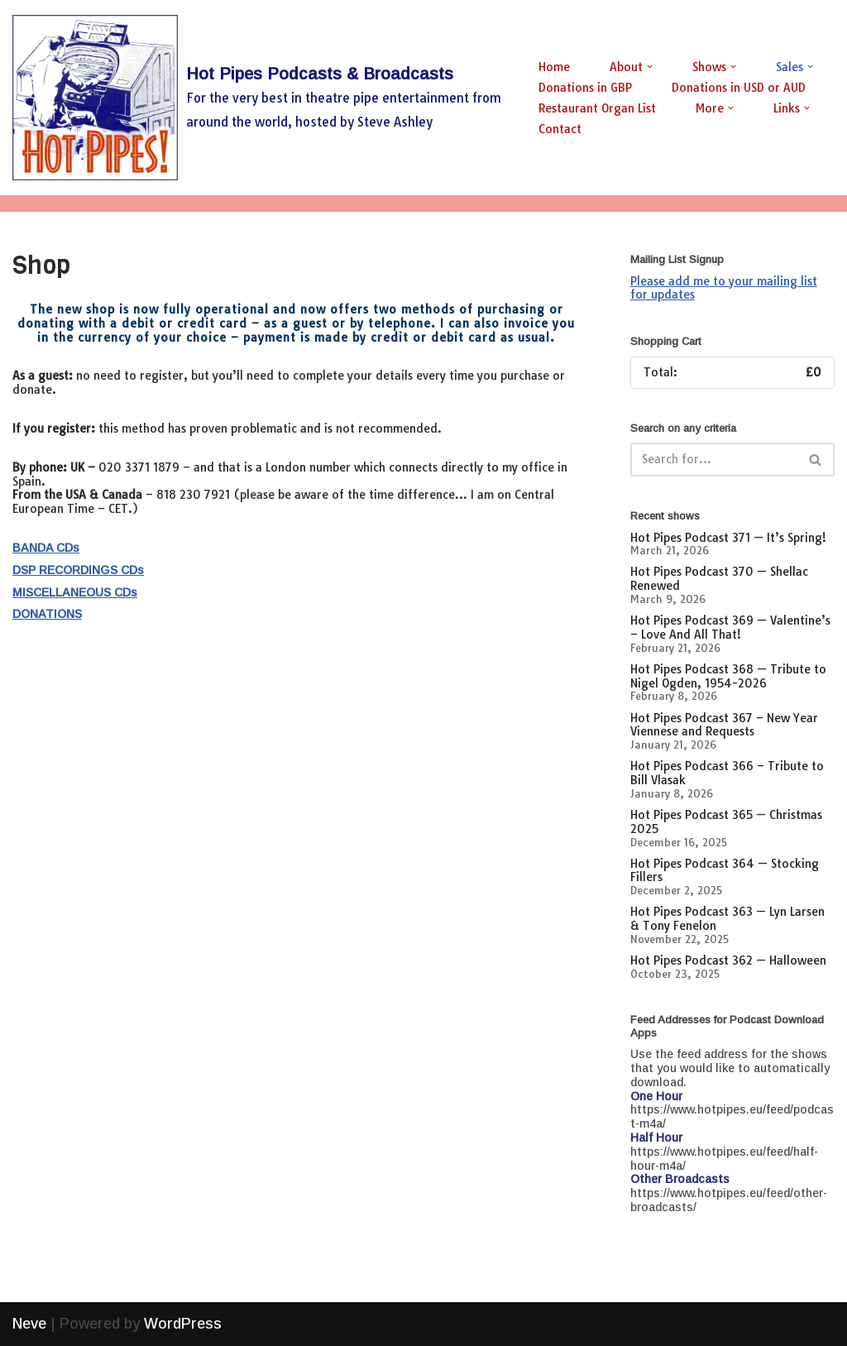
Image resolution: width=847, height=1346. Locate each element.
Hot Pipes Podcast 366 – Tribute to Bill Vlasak (727, 773)
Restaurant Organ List (597, 108)
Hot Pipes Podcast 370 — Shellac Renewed (719, 578)
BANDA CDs (45, 547)
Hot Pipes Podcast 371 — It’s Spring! (728, 537)
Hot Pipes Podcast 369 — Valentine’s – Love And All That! (730, 627)
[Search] (713, 460)
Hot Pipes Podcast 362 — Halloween (728, 960)
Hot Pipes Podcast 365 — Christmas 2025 (726, 821)
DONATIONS (47, 613)
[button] (650, 66)
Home (554, 67)
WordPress (183, 1323)
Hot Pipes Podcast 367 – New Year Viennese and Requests (724, 725)
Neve (29, 1323)
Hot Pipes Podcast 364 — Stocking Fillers (724, 870)
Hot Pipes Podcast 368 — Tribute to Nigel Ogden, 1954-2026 (728, 676)
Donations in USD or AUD (739, 87)
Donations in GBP (585, 87)
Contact (559, 129)
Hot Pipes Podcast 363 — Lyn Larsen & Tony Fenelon (727, 918)
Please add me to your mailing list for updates (723, 288)
